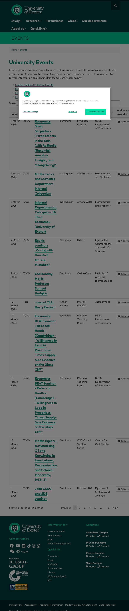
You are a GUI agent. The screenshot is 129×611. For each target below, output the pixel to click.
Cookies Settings (30, 111)
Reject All (73, 112)
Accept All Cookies (95, 112)
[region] (64, 104)
